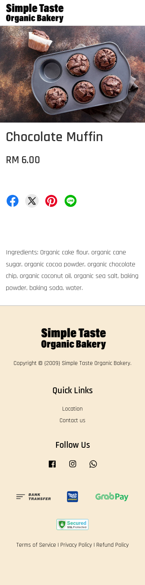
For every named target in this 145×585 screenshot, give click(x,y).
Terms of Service (36, 545)
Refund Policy (112, 545)
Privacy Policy (76, 545)
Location (72, 409)
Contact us (72, 420)
